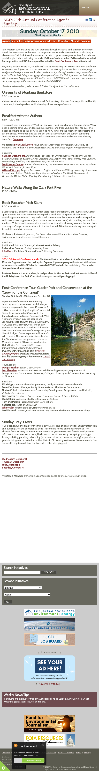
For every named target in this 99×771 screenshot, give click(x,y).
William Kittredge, (11, 170)
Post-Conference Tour (67, 61)
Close (43, 745)
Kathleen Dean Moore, (14, 155)
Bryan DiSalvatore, (23, 144)
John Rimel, (8, 251)
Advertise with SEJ (49, 683)
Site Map (87, 752)
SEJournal (63, 698)
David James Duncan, (13, 164)
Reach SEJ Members (66, 752)
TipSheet (84, 698)
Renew (78, 752)
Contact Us (6, 752)
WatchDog (9, 701)
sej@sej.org (11, 764)
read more (18, 767)
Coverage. (18, 139)
